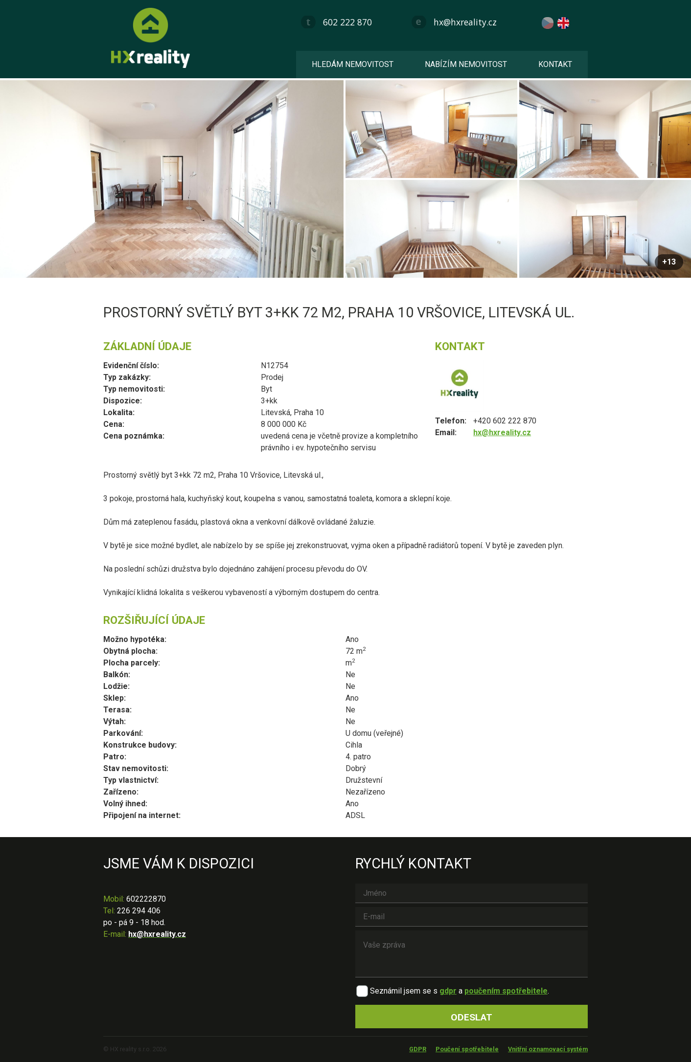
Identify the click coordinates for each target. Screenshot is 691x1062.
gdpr (448, 991)
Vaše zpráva (471, 953)
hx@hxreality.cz (465, 22)
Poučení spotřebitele (467, 1049)
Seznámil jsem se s (404, 991)
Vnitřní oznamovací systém (548, 1049)
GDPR (417, 1049)
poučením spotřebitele (506, 991)
